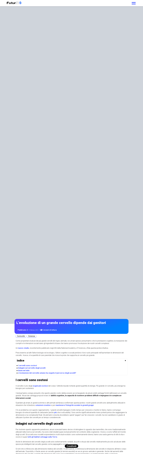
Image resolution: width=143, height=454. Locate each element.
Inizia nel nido (23, 370)
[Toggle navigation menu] (133, 2)
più (55, 412)
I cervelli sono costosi (27, 365)
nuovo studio (23, 348)
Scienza (31, 336)
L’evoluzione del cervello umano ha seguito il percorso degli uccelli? (47, 373)
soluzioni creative (43, 405)
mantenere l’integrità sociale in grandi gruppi (75, 405)
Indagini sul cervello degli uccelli (31, 368)
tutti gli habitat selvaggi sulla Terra (42, 437)
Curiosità (21, 336)
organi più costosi (40, 386)
